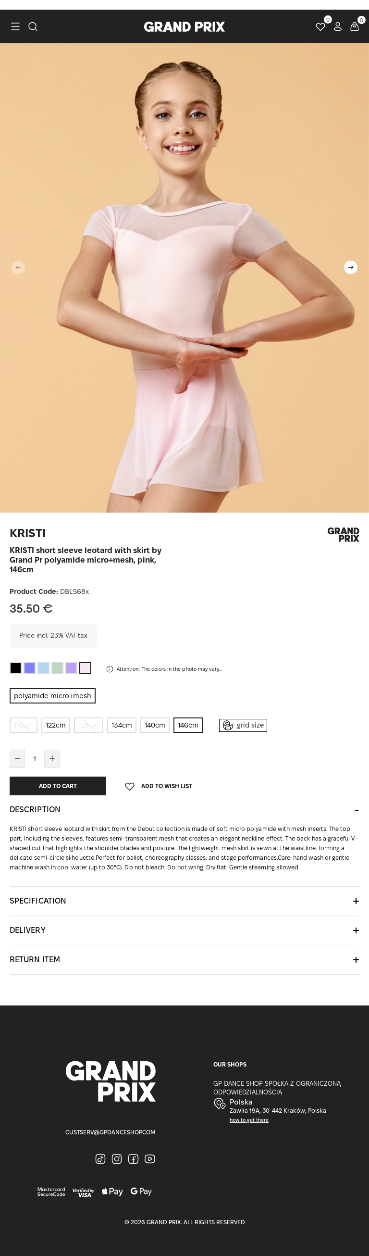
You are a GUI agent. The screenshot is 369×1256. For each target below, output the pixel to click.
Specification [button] (38, 901)
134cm (121, 725)
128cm (88, 725)
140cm (155, 725)
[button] (350, 267)
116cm (23, 725)
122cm (56, 725)
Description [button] (35, 809)
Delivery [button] (28, 930)
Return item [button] (35, 959)
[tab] (184, 809)
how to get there (249, 1120)
